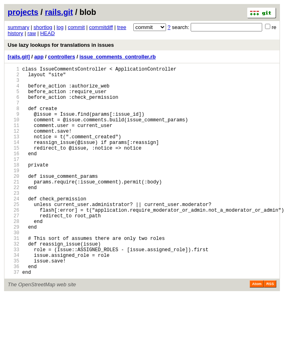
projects (23, 12)
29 (13, 261)
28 (13, 255)
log (60, 27)
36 (13, 309)
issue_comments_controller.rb (118, 57)
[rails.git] (19, 57)
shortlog (43, 27)
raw (31, 33)
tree (121, 27)
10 (13, 131)
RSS (270, 329)
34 (13, 296)
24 (13, 227)
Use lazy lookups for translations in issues (61, 45)
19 (13, 193)
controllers (61, 57)
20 (13, 200)
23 (13, 220)
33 (13, 289)
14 (13, 159)
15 (13, 165)
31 (13, 275)
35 (13, 303)
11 (13, 138)
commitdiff (101, 27)
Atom (256, 329)
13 (13, 152)
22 (13, 213)
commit (76, 27)
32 (13, 282)
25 (13, 234)
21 (13, 207)
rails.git (59, 12)
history (15, 33)
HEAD (47, 33)
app (39, 57)
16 (13, 172)
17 (13, 179)
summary (18, 27)
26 (13, 241)
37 (13, 316)
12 (13, 145)
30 (13, 268)
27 (13, 248)
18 (13, 186)
